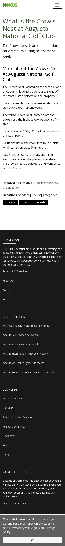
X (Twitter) (26, 202)
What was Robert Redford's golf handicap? (26, 325)
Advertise (8, 445)
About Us (8, 280)
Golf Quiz (8, 408)
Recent (36, 195)
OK (32, 539)
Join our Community (14, 426)
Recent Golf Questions (15, 271)
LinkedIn (41, 202)
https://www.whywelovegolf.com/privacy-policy (29, 530)
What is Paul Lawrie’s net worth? (21, 335)
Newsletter (9, 436)
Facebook (10, 202)
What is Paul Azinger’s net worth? (21, 344)
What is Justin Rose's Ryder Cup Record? (25, 353)
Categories (50, 195)
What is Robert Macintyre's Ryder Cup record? (28, 372)
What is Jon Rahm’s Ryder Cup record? (24, 363)
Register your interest (15, 503)
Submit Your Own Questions (18, 417)
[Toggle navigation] (57, 5)
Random (23, 195)
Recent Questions (13, 398)
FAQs (6, 299)
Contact (7, 290)
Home (6, 454)
